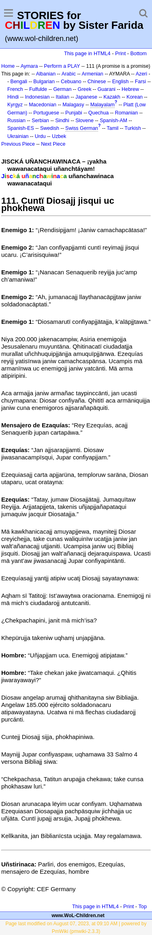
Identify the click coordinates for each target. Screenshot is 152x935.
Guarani (107, 89)
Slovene (84, 120)
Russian (16, 120)
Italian (62, 97)
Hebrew (130, 89)
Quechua (98, 113)
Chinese (97, 81)
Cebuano (71, 81)
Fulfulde (38, 89)
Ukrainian (18, 136)
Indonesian (37, 97)
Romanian (126, 113)
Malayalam (102, 105)
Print (120, 53)
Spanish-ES (20, 128)
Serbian (40, 120)
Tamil (112, 128)
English (120, 81)
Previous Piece (18, 144)
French (15, 89)
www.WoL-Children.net (78, 915)
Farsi (140, 81)
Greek (85, 89)
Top (142, 906)
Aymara (29, 66)
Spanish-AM (113, 120)
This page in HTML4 (87, 53)
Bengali (19, 81)
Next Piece (53, 144)
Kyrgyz (15, 105)
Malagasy (73, 105)
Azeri (141, 74)
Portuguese (46, 113)
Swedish (49, 128)
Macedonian (42, 105)
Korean (134, 97)
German (62, 89)
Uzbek (59, 136)
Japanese (86, 97)
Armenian (92, 74)
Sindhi (62, 120)
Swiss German (81, 128)
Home (8, 66)
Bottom (139, 53)
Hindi (13, 97)
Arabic (69, 74)
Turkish (132, 128)
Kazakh (111, 97)
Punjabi (73, 113)
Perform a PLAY (62, 66)
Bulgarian (44, 81)
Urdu (40, 136)
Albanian (46, 74)
